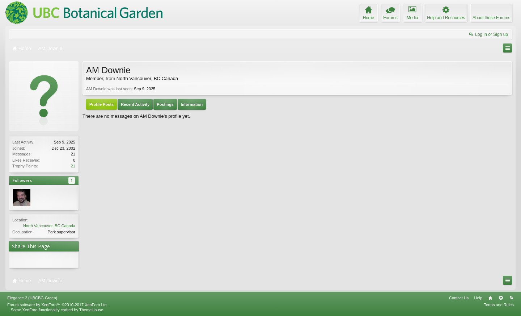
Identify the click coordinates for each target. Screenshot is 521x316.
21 (73, 166)
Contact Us (459, 298)
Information (192, 104)
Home (490, 297)
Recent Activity (135, 104)
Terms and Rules (499, 305)
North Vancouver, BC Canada (49, 226)
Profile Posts (101, 104)
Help (478, 298)
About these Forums (491, 17)
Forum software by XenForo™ (57, 305)
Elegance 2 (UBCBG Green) (32, 298)
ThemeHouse (91, 310)
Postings (165, 104)
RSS (511, 297)
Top (500, 297)
